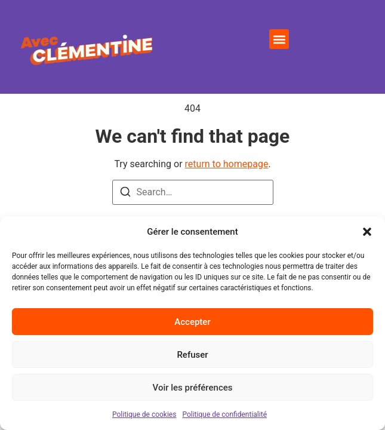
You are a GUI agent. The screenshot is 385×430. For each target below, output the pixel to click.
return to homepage (227, 211)
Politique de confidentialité (224, 414)
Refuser (192, 354)
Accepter (192, 322)
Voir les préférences (193, 387)
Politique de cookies (144, 414)
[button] (367, 232)
